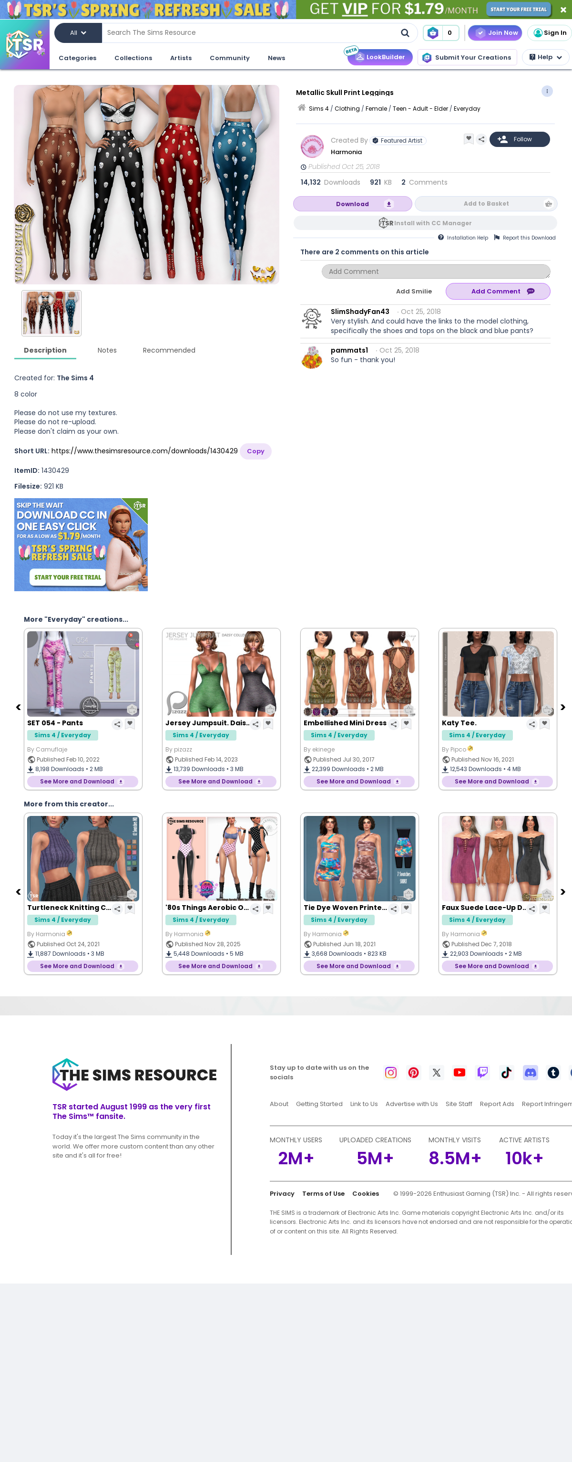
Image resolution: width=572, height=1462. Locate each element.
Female (376, 108)
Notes (107, 350)
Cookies (365, 1193)
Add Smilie (414, 291)
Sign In (549, 33)
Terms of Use (323, 1193)
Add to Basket (486, 203)
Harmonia (347, 152)
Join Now (503, 32)
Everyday (467, 108)
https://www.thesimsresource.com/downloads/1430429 (144, 451)
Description (45, 350)
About (279, 1103)
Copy (256, 451)
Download (352, 204)
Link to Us (364, 1103)
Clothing (347, 108)
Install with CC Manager (433, 223)
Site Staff (459, 1103)
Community (230, 58)
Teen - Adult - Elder (420, 108)
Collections (133, 58)
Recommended (169, 350)
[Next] (564, 706)
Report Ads (497, 1103)
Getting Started (319, 1103)
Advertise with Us (412, 1103)
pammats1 (349, 350)
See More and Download (77, 781)
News (276, 58)
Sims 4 (319, 108)
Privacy (282, 1193)
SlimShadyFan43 (360, 311)
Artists (181, 58)
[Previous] (19, 706)
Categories (77, 58)
